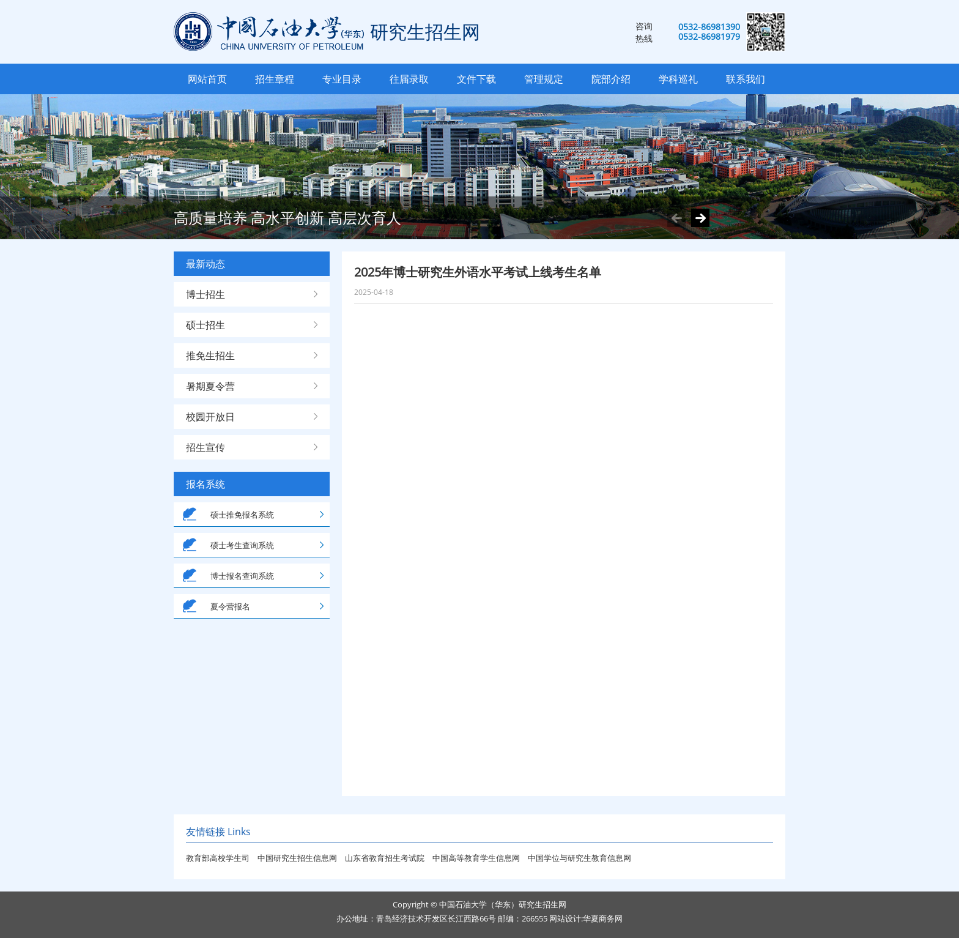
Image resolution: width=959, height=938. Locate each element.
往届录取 (409, 79)
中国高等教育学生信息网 (477, 857)
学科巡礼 (678, 79)
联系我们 (745, 79)
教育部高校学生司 (218, 857)
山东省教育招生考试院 (385, 857)
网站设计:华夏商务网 (586, 918)
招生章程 (274, 79)
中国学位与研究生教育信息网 (579, 857)
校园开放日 (210, 416)
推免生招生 (210, 355)
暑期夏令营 (210, 386)
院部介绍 (611, 79)
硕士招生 (205, 325)
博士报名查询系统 (242, 575)
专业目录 (341, 79)
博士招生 (205, 294)
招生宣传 (205, 447)
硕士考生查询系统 (242, 545)
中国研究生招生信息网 (298, 857)
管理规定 (543, 79)
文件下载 (476, 79)
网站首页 (207, 79)
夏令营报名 (230, 606)
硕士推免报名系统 (242, 514)
